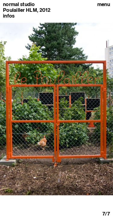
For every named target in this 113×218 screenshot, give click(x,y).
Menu (103, 4)
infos (8, 16)
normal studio (19, 4)
